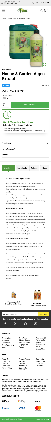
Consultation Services (23, 369)
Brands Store (11, 19)
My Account (23, 361)
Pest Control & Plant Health (41, 339)
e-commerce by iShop (42, 419)
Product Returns (24, 359)
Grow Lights (6, 338)
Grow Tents (6, 343)
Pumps (21, 347)
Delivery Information (23, 365)
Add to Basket (30, 104)
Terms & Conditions (6, 365)
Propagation (23, 345)
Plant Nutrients (24, 342)
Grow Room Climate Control (24, 339)
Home (4, 19)
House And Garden (23, 19)
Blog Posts (40, 359)
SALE (38, 347)
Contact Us (6, 361)
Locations (39, 366)
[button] (46, 45)
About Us (5, 359)
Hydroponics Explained (40, 362)
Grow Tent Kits (7, 340)
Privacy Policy (7, 368)
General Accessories (40, 343)
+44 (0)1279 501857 (42, 3)
